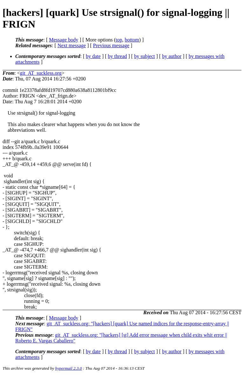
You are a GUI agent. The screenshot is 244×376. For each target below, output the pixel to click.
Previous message (111, 45)
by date (93, 56)
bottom (132, 39)
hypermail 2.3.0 (68, 368)
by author (171, 56)
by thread (117, 56)
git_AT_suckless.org (41, 73)
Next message (72, 45)
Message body (63, 39)
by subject (144, 56)
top (119, 39)
